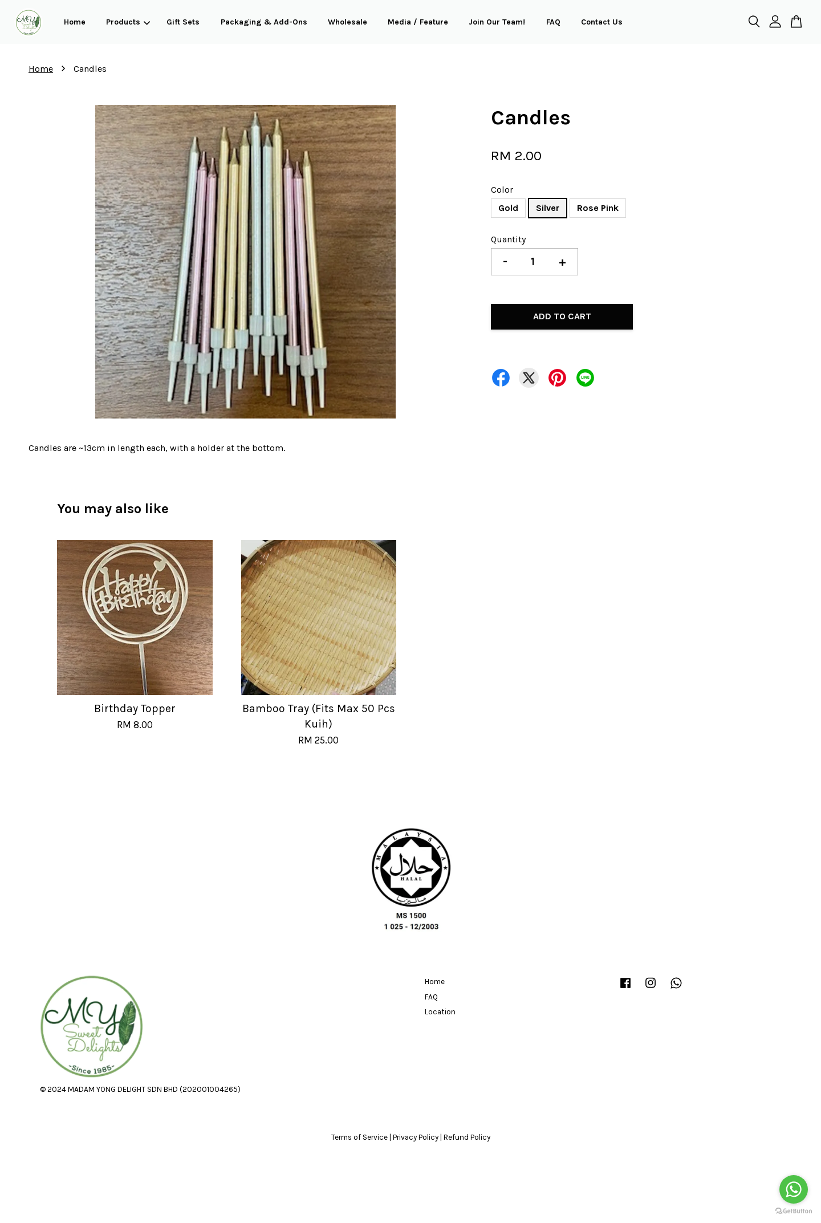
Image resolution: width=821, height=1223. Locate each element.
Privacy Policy (415, 1137)
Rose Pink (598, 207)
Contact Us (602, 22)
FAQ (553, 22)
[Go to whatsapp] (793, 1189)
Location (440, 1011)
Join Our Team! (497, 22)
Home (75, 22)
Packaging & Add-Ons (264, 22)
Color (502, 189)
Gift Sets (183, 22)
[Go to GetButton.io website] (793, 1211)
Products (128, 22)
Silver (547, 207)
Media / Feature (418, 22)
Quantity (508, 239)
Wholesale (347, 22)
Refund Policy (467, 1137)
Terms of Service (359, 1137)
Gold (508, 207)
